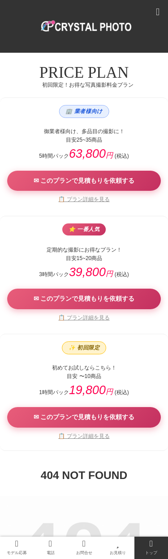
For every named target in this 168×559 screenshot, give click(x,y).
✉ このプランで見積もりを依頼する (84, 180)
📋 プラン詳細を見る (83, 199)
